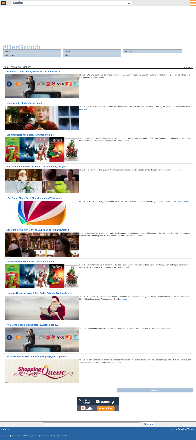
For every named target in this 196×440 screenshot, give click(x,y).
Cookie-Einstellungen (49, 436)
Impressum (5, 436)
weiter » (155, 390)
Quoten (128, 51)
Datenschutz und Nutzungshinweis (25, 436)
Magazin (8, 51)
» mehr (101, 77)
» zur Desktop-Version (183, 429)
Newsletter (64, 436)
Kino (67, 55)
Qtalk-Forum (5, 429)
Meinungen (9, 55)
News (67, 51)
